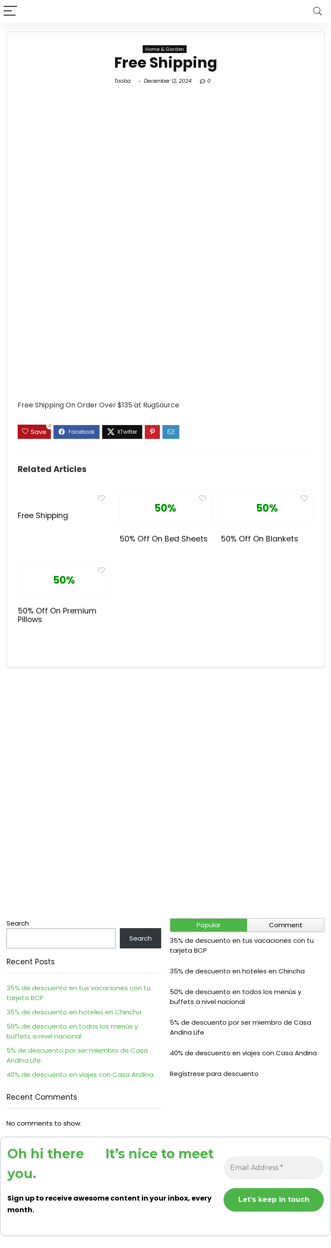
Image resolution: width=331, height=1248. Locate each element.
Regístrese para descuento (214, 1073)
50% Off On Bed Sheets (163, 539)
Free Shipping (43, 515)
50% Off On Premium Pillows (57, 615)
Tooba (122, 80)
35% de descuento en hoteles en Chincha (73, 1012)
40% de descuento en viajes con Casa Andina (79, 1074)
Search (17, 923)
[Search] (317, 11)
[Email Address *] (274, 1167)
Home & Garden (164, 49)
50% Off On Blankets (259, 539)
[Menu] (10, 11)
